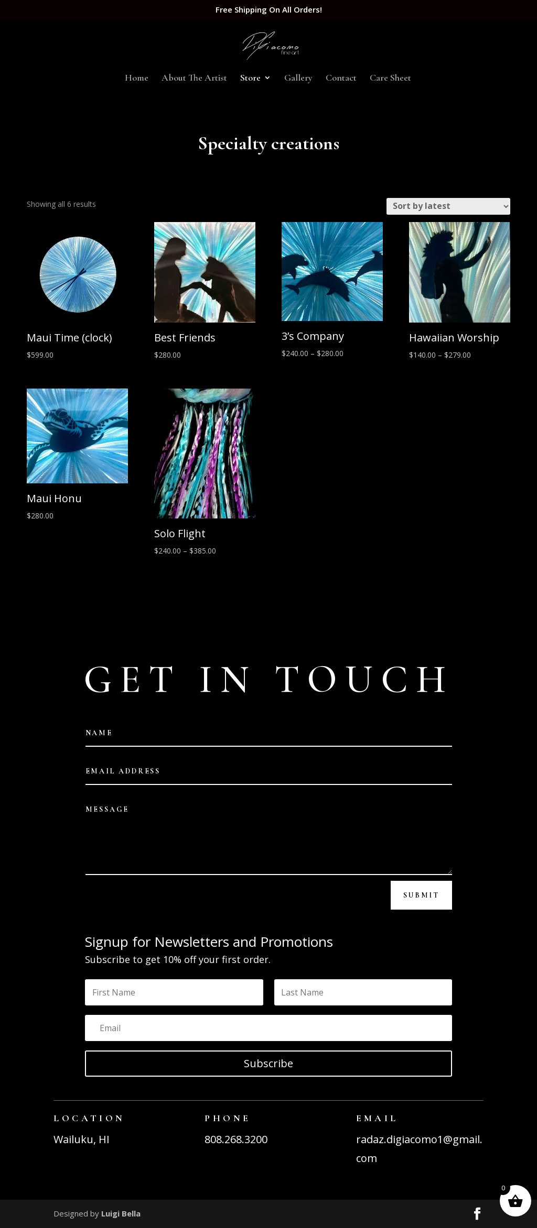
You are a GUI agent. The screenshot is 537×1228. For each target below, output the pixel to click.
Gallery (298, 78)
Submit (421, 895)
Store (250, 78)
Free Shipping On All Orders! (269, 10)
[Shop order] (448, 206)
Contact (341, 78)
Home (136, 78)
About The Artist (194, 78)
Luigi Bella (121, 1213)
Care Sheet (390, 78)
